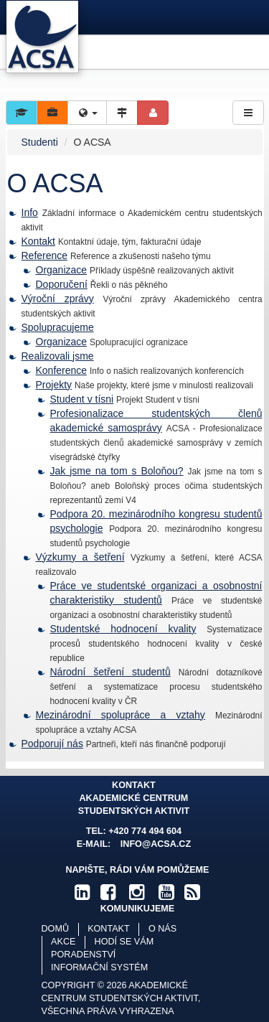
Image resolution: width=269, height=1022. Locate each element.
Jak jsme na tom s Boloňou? (117, 471)
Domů (55, 929)
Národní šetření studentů (110, 672)
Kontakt (38, 241)
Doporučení (62, 284)
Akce (63, 942)
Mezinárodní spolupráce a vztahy (120, 715)
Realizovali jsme (58, 356)
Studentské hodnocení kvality (123, 628)
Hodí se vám (124, 942)
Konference (62, 370)
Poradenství (83, 955)
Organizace (62, 270)
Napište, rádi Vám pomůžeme (137, 870)
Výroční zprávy (58, 298)
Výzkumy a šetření (80, 557)
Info (30, 212)
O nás (162, 929)
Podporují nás (52, 743)
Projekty (54, 384)
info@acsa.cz (156, 844)
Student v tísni (82, 399)
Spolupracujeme (58, 327)
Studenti (40, 142)
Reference (45, 255)
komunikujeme (137, 909)
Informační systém (99, 967)
